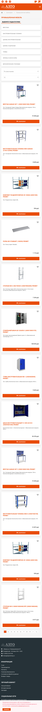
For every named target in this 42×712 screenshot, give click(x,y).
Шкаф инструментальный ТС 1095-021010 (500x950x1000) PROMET (17, 424)
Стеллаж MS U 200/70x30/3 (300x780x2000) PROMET (20, 286)
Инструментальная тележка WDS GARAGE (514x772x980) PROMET (18, 149)
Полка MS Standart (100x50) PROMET (16, 241)
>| (36, 632)
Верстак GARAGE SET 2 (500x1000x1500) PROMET (19, 469)
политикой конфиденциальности (20, 706)
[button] (39, 2)
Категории (9, 12)
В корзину (21, 121)
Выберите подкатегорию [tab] (11, 22)
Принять (6, 709)
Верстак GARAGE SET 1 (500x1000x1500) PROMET (19, 104)
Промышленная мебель (23, 12)
